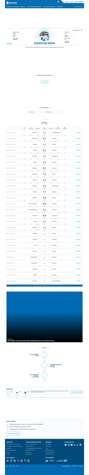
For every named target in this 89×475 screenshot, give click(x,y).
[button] (7, 43)
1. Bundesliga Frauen (49, 452)
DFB (10, 466)
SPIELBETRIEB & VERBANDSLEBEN (35, 6)
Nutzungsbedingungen (66, 466)
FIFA (17, 466)
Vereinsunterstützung (10, 450)
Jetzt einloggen (77, 1)
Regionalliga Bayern (49, 450)
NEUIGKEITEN (23, 6)
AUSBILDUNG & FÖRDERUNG (50, 6)
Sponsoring (8, 448)
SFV (7, 466)
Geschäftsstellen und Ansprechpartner (14, 446)
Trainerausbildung (29, 446)
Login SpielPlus (29, 454)
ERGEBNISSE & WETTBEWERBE (12, 6)
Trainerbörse (28, 452)
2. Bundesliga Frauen (49, 454)
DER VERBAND (60, 6)
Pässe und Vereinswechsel (31, 444)
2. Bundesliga (48, 446)
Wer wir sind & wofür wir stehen (13, 444)
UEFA (13, 466)
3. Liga (46, 448)
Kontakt (8, 454)
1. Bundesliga (48, 444)
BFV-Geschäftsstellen (30, 450)
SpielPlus (66, 1)
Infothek (71, 1)
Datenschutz (74, 466)
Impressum (80, 466)
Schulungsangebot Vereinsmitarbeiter (34, 448)
